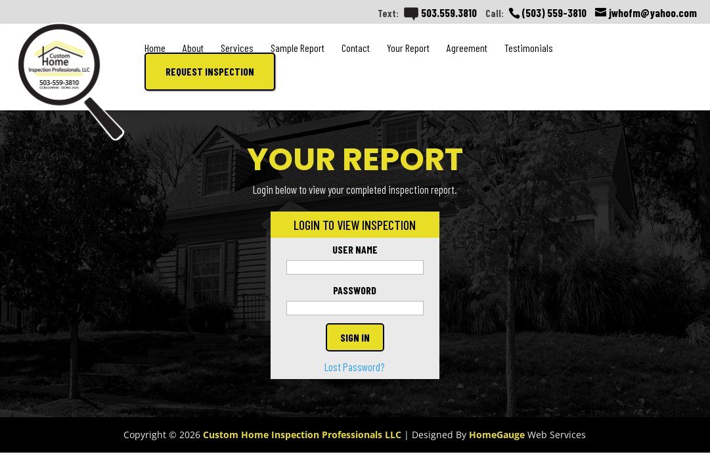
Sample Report (297, 48)
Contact (356, 48)
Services (237, 48)
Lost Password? (354, 366)
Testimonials (528, 48)
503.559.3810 (440, 12)
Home (155, 48)
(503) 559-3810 (554, 12)
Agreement (467, 48)
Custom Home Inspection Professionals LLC (302, 434)
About (193, 48)
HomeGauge (497, 434)
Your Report (408, 48)
